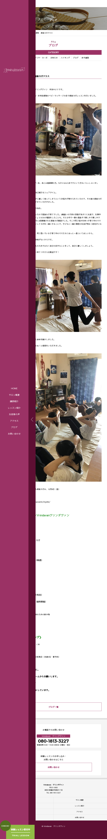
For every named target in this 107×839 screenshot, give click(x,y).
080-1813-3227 (53, 741)
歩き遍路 (85, 58)
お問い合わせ (14, 433)
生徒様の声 (14, 414)
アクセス (14, 420)
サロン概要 (14, 394)
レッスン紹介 (14, 407)
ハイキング (65, 58)
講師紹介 (14, 401)
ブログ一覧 (53, 706)
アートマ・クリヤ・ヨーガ (36, 58)
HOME (14, 388)
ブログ (14, 427)
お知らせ (54, 58)
